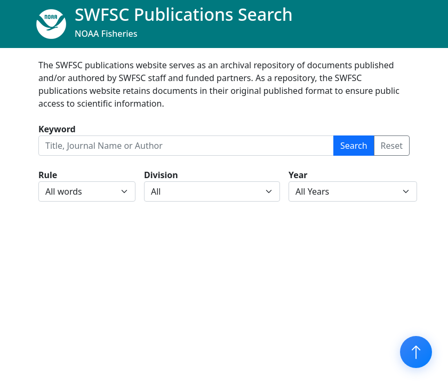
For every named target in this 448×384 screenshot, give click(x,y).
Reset (392, 145)
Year (298, 175)
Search (353, 145)
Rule (47, 175)
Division (161, 175)
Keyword (57, 129)
